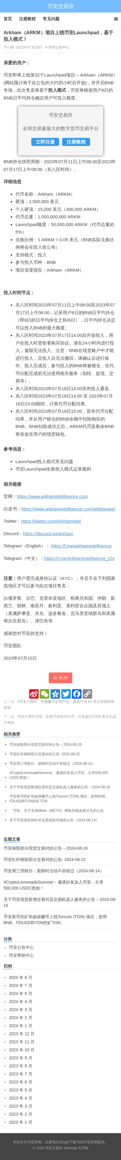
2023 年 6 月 (20, 1082)
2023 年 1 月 (20, 1122)
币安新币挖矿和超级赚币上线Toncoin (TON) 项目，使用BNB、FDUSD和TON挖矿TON (59, 798)
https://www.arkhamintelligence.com (52, 496)
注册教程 (27, 18)
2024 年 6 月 (20, 993)
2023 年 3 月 (20, 1106)
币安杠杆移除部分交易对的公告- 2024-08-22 (45, 754)
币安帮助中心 (21, 955)
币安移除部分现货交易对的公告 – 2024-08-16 (46, 744)
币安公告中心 (59, 47)
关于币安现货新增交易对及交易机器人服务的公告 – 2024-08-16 (60, 787)
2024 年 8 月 (20, 977)
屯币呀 (83, 1148)
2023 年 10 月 (21, 1049)
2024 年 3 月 (20, 1009)
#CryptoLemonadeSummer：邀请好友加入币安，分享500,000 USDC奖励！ (59, 775)
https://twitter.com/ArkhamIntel (51, 521)
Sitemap (70, 1148)
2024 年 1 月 (20, 1025)
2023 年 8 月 (20, 1066)
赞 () (60, 678)
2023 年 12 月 (21, 1033)
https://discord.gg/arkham (48, 533)
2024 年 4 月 (20, 1001)
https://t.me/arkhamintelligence (81, 545)
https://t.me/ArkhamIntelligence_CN (79, 558)
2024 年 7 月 (20, 985)
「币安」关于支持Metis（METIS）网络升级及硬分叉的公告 (57, 811)
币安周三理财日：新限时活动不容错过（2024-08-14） (52, 764)
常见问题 (51, 18)
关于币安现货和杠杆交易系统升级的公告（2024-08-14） (54, 820)
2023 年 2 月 (20, 1114)
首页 (8, 18)
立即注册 (45, 141)
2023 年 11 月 (21, 1041)
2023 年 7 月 (20, 1074)
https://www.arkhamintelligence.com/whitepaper (68, 508)
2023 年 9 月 (20, 1057)
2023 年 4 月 (20, 1098)
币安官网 (90, 1142)
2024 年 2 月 (20, 1017)
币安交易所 (60, 6)
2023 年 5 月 (20, 1090)
